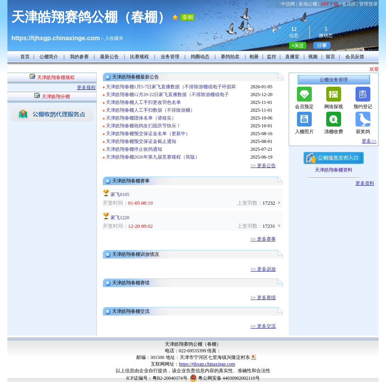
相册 (254, 56)
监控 (271, 56)
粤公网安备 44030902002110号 (229, 378)
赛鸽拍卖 (230, 56)
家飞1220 (120, 217)
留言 (330, 56)
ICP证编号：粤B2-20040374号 (157, 378)
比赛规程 (139, 56)
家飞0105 (120, 194)
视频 (313, 56)
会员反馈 (354, 56)
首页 (25, 56)
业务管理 (170, 56)
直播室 (292, 56)
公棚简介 (48, 56)
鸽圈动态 (200, 56)
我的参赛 (79, 56)
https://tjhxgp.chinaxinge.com (207, 364)
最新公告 (109, 56)
